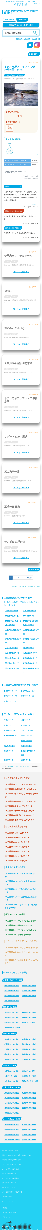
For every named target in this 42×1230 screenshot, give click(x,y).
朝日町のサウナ (9, 751)
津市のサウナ (25, 725)
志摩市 (14, 75)
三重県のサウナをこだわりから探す (21, 25)
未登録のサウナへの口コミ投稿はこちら (26, 586)
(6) (27, 696)
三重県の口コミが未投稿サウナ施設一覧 (28, 39)
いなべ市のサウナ (27, 730)
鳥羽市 (14, 442)
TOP (3, 766)
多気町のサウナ (26, 741)
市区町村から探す (10, 19)
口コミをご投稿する (21, 272)
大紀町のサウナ (9, 746)
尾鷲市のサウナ (26, 746)
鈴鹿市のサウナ (9, 725)
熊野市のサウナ (9, 760)
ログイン (37, 4)
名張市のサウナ (26, 736)
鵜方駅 (21, 75)
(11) (28, 691)
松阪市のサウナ (26, 720)
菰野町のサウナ (26, 760)
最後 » (29, 577)
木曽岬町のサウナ (10, 730)
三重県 (7, 75)
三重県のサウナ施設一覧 (13, 766)
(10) (11, 696)
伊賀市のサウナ (9, 720)
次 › (23, 577)
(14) (11, 691)
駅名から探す (22, 19)
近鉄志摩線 (26, 766)
